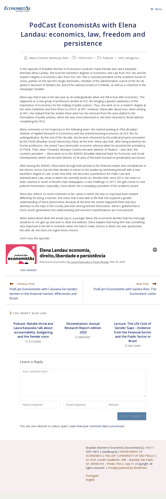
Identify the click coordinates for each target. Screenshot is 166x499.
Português (92, 475)
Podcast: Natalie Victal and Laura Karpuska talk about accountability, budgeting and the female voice (33, 330)
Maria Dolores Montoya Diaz (48, 58)
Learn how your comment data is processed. (97, 426)
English (90, 480)
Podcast (108, 58)
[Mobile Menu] (156, 9)
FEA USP (111, 456)
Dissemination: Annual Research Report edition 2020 (83, 328)
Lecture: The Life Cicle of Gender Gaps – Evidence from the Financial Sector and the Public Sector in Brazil (132, 332)
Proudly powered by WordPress (127, 468)
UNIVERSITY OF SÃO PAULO (137, 456)
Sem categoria (128, 58)
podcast (32, 270)
